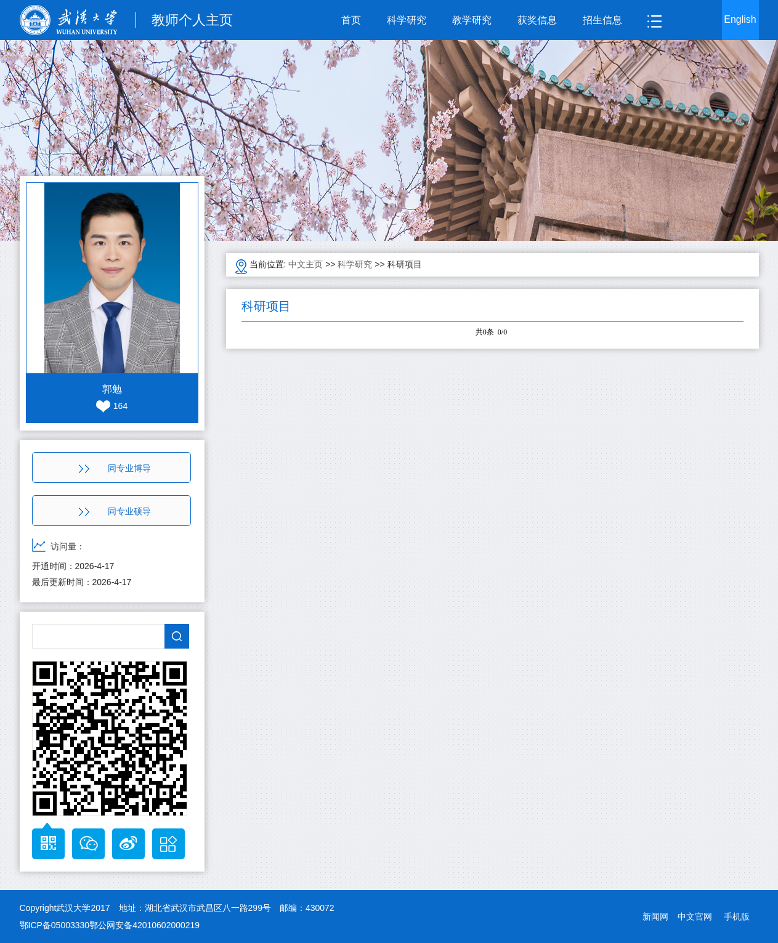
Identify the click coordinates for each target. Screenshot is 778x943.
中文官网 (695, 916)
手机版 (737, 916)
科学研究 (406, 20)
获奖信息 (537, 20)
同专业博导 (115, 468)
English (740, 19)
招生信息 (602, 20)
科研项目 (404, 264)
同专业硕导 (115, 511)
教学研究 (472, 20)
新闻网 (655, 916)
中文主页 (305, 264)
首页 (351, 20)
